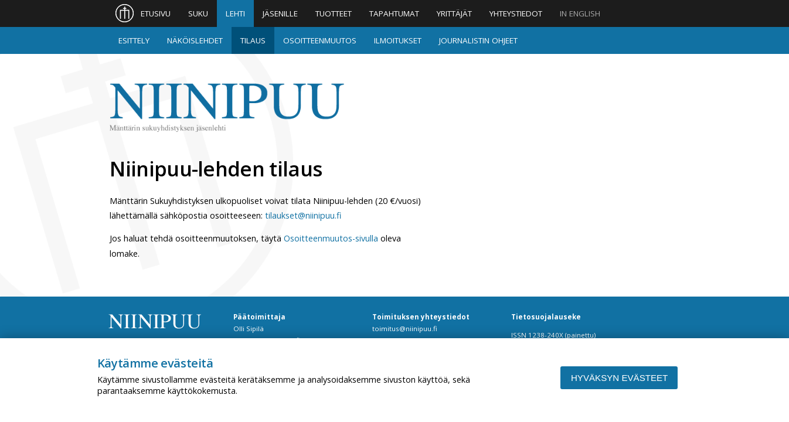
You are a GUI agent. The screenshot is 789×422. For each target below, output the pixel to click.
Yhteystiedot (515, 13)
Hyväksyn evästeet (619, 378)
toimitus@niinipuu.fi (404, 328)
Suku (198, 13)
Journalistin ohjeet (478, 40)
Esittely (133, 40)
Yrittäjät (454, 13)
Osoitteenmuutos (319, 40)
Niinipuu (227, 108)
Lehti (235, 13)
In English (580, 13)
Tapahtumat (394, 13)
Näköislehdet (195, 40)
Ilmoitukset (397, 40)
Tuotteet (333, 13)
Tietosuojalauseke (546, 316)
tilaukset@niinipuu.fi (303, 215)
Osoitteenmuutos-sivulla (331, 238)
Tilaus (253, 40)
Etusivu (156, 13)
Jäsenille (280, 13)
